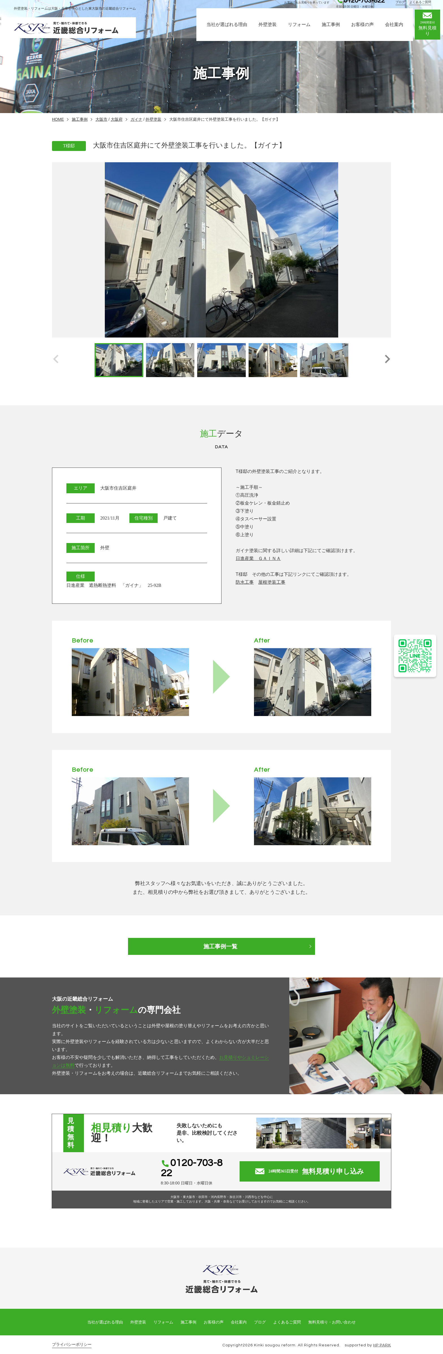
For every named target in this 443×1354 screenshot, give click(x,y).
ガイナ (136, 119)
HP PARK (382, 1338)
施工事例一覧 (221, 946)
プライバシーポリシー (72, 1338)
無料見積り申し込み (312, 1168)
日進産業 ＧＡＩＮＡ (258, 558)
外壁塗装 (271, 30)
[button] (387, 360)
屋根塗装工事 (271, 582)
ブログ (401, 9)
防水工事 (245, 582)
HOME (58, 119)
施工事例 (334, 30)
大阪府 (117, 119)
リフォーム (302, 30)
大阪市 (101, 119)
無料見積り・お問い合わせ (332, 1315)
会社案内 (397, 30)
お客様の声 (365, 30)
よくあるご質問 (421, 9)
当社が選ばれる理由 (230, 30)
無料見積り (430, 30)
